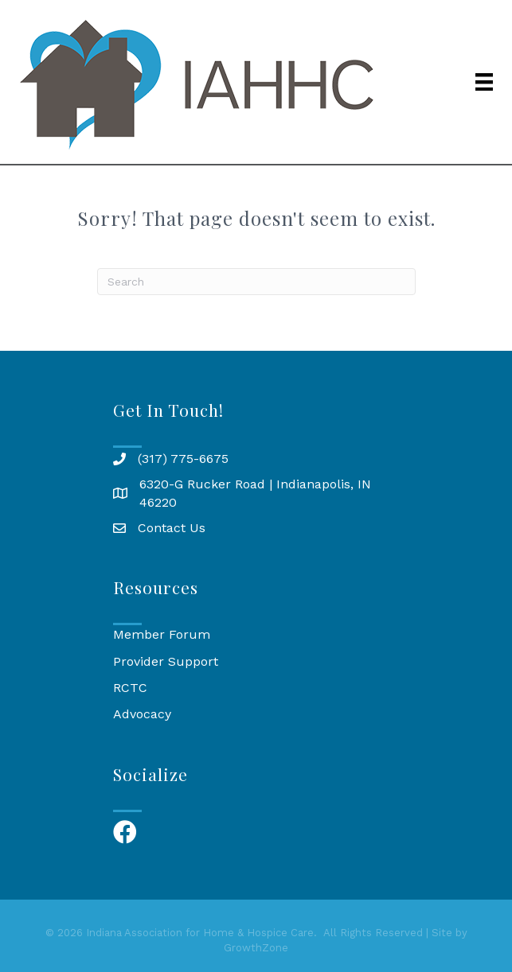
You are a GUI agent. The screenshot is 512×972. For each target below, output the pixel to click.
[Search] (256, 281)
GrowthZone (256, 948)
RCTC (130, 687)
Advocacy (142, 713)
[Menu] (484, 82)
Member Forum (161, 634)
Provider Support (165, 661)
